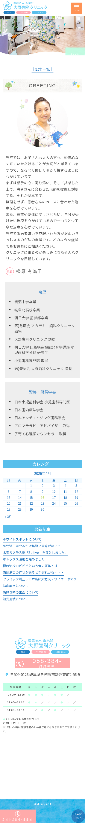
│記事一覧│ (42, 69)
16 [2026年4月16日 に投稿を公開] (42, 497)
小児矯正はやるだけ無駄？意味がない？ (32, 546)
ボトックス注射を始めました (24, 559)
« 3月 (8, 516)
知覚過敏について (16, 599)
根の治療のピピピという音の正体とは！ (32, 565)
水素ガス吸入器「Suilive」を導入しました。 (35, 552)
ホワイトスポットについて (22, 539)
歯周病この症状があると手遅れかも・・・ (33, 572)
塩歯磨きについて (16, 585)
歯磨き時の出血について (20, 592)
